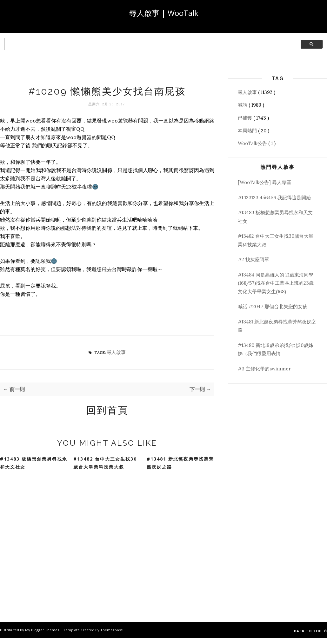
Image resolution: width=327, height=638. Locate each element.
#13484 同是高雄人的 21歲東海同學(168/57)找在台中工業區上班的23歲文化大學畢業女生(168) (276, 283)
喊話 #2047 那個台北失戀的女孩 (272, 306)
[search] (150, 44)
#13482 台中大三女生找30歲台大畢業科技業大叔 (105, 463)
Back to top (310, 630)
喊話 (243, 105)
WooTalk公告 (253, 143)
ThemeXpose (111, 630)
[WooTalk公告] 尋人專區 (264, 182)
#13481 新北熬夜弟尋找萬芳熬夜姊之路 (180, 463)
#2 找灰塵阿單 (253, 259)
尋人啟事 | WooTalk (163, 13)
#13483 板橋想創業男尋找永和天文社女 (33, 463)
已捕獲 (245, 118)
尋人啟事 (116, 352)
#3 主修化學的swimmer (264, 369)
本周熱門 (248, 131)
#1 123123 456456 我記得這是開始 (274, 198)
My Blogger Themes (42, 630)
